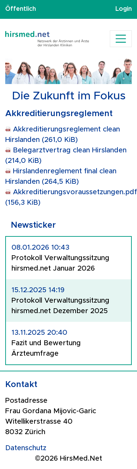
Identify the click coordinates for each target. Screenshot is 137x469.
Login (123, 9)
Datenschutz (25, 448)
